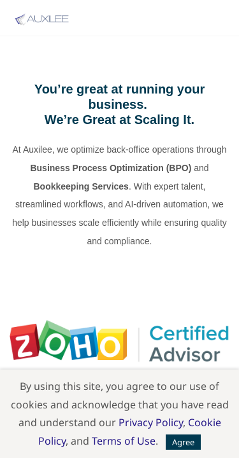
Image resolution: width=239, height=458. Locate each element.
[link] (119, 329)
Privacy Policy (151, 422)
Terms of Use (124, 441)
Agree (183, 442)
